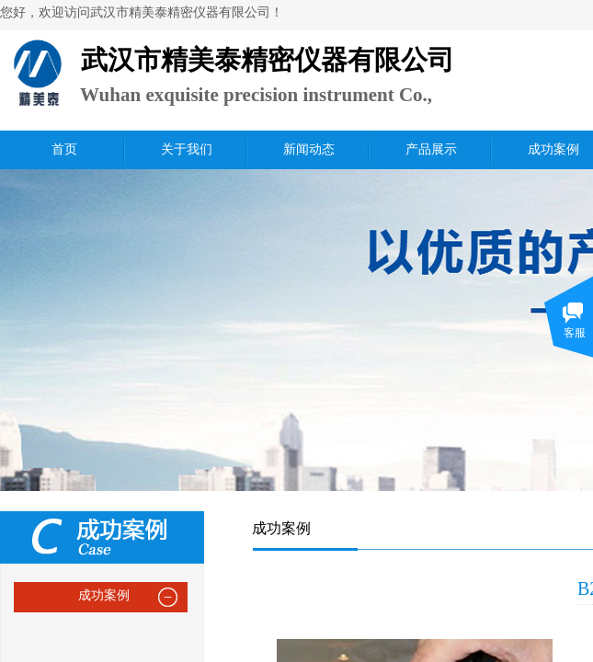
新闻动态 (309, 149)
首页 (64, 149)
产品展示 (431, 149)
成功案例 (104, 595)
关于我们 (186, 149)
